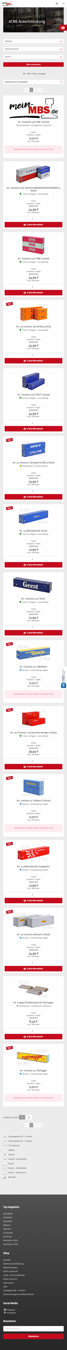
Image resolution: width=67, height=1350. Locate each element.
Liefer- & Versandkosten (14, 1275)
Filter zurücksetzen (33, 64)
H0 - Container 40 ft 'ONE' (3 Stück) (33, 122)
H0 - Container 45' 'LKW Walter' (33, 666)
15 (22, 1117)
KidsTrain (7, 1236)
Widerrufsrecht (10, 1279)
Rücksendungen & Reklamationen (18, 1294)
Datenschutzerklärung (13, 1263)
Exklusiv (6, 1225)
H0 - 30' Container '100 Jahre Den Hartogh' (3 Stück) (33, 732)
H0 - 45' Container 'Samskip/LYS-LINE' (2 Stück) (33, 462)
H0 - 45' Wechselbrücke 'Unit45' (33, 530)
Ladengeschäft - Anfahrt (14, 1290)
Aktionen (7, 1229)
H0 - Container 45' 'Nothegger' (33, 1070)
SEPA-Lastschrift (10, 1271)
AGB (5, 1286)
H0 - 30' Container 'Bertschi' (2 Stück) (33, 934)
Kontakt (6, 1260)
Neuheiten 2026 (10, 1244)
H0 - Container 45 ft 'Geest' (33, 598)
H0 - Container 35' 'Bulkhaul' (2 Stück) (33, 800)
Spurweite (8, 1213)
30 (29, 1117)
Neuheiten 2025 (10, 1240)
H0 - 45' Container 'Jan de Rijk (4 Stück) (33, 326)
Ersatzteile (8, 1232)
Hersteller (7, 1221)
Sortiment (7, 1217)
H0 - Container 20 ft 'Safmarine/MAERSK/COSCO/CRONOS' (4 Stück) (33, 189)
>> (40, 89)
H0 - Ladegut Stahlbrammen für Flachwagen (34, 1002)
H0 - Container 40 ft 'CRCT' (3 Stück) (34, 394)
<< (26, 89)
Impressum (8, 1282)
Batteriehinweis (10, 1267)
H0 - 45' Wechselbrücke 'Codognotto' (33, 866)
